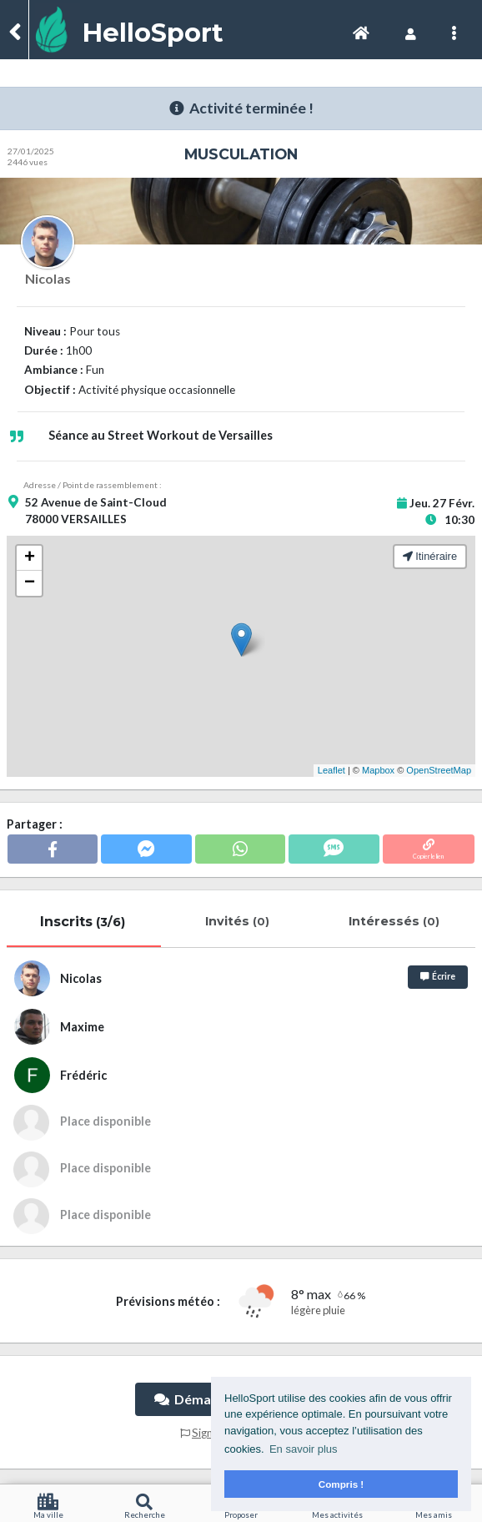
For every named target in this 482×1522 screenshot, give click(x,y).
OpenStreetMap (438, 770)
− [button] (29, 583)
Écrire (437, 976)
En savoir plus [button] (303, 1449)
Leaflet (331, 770)
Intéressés (396, 921)
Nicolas (48, 278)
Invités (239, 921)
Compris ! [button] (341, 1484)
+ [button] (29, 558)
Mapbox (378, 770)
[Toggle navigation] (361, 33)
